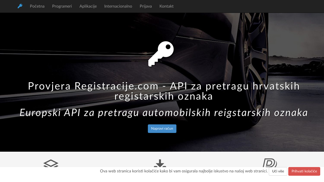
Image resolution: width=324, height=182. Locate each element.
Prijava (146, 6)
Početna (37, 6)
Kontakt (166, 6)
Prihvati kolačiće (304, 171)
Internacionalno (118, 6)
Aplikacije (88, 6)
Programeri (62, 6)
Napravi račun (162, 128)
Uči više (278, 171)
